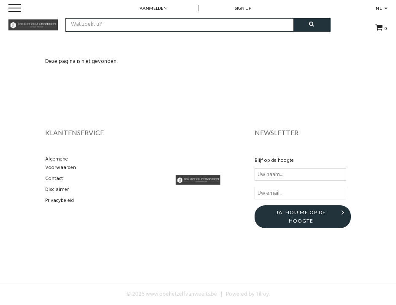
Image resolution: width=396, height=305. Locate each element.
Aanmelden (153, 8)
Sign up (243, 8)
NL (382, 8)
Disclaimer (57, 189)
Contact (54, 178)
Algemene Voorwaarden (60, 163)
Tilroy (262, 294)
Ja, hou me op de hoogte (301, 216)
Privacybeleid (59, 200)
